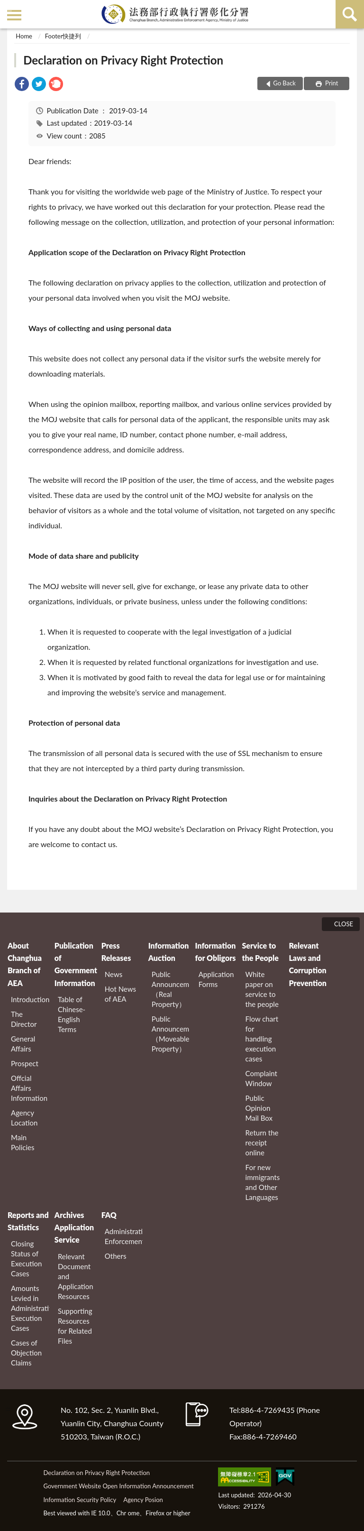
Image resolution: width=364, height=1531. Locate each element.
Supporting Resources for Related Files (75, 1326)
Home (24, 36)
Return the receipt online (262, 1142)
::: (9, 8)
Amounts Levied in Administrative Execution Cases (30, 1308)
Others (116, 1256)
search (350, 14)
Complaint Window (261, 1078)
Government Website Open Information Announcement (118, 1486)
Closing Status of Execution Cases (26, 1258)
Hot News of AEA (120, 994)
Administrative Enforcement (124, 1236)
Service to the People (260, 951)
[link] (22, 85)
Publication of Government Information (75, 964)
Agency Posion (143, 1499)
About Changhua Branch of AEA (25, 964)
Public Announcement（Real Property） (171, 989)
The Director (23, 1019)
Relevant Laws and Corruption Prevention (308, 964)
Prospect (24, 1063)
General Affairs (23, 1043)
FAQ (109, 1214)
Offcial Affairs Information (29, 1088)
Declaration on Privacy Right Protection (123, 60)
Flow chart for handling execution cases (262, 1039)
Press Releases (116, 951)
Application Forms (216, 979)
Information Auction (168, 951)
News (113, 974)
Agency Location (24, 1117)
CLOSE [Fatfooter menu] (343, 924)
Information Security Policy (79, 1499)
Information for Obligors (215, 951)
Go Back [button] (284, 83)
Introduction (30, 999)
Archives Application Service (74, 1227)
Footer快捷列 (63, 36)
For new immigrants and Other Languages (263, 1182)
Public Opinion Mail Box (259, 1108)
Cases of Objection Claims (26, 1352)
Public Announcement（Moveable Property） (171, 1034)
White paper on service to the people (262, 989)
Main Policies (22, 1142)
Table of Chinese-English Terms (71, 1014)
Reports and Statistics (28, 1221)
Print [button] (331, 83)
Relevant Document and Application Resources (75, 1276)
